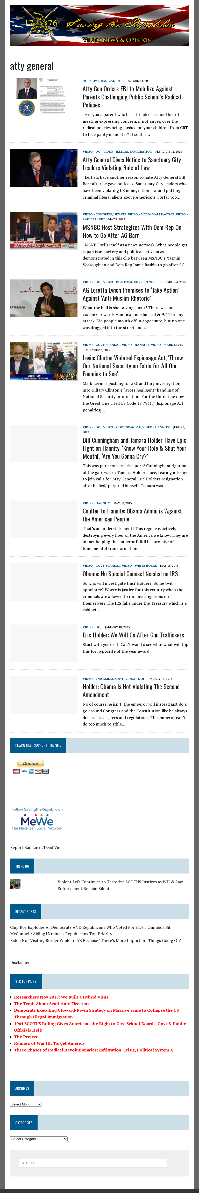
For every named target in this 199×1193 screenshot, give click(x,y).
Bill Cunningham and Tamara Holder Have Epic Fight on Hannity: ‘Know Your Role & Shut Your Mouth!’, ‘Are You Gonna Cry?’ (134, 441)
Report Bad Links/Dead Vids (36, 841)
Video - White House (139, 559)
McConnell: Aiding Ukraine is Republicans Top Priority (61, 927)
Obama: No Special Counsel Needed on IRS (130, 566)
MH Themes (71, 1188)
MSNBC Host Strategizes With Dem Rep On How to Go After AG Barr (131, 231)
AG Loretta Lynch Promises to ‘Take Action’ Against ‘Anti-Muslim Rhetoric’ (130, 293)
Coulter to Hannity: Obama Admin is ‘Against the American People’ (132, 508)
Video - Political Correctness (129, 282)
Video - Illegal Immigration (127, 151)
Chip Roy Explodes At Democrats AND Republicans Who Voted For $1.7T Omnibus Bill (90, 920)
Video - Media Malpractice (150, 214)
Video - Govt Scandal (101, 345)
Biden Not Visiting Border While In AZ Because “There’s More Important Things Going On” (95, 934)
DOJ (85, 81)
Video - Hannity (135, 345)
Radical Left (112, 81)
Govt (94, 81)
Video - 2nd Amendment (102, 672)
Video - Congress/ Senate (104, 214)
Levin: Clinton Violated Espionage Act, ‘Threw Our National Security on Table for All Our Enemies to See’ (132, 365)
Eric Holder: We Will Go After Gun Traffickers (133, 628)
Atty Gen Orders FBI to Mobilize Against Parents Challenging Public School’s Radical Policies (131, 96)
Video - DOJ (91, 151)
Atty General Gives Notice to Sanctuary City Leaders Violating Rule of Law (131, 163)
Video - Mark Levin (167, 345)
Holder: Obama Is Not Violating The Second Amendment (130, 683)
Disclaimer (20, 956)
